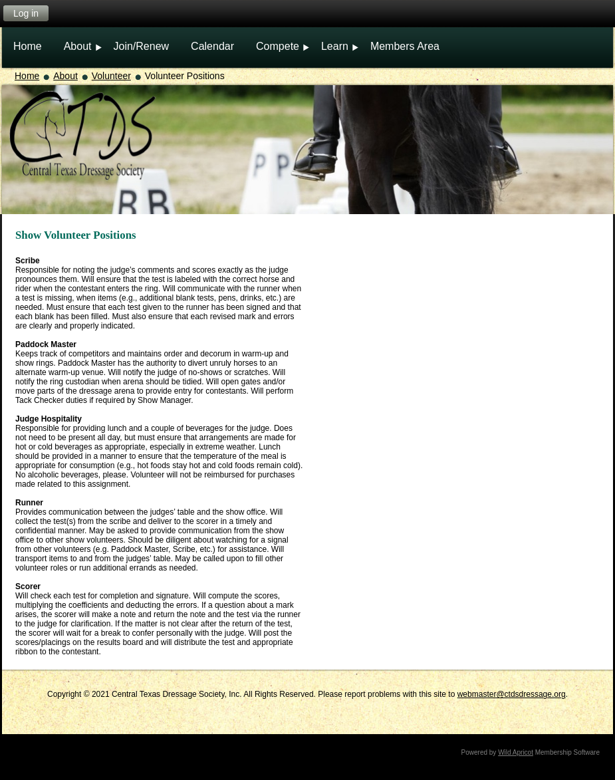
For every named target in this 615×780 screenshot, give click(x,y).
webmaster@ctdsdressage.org (511, 694)
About (65, 75)
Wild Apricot (515, 752)
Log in (26, 13)
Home (27, 75)
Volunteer (111, 75)
